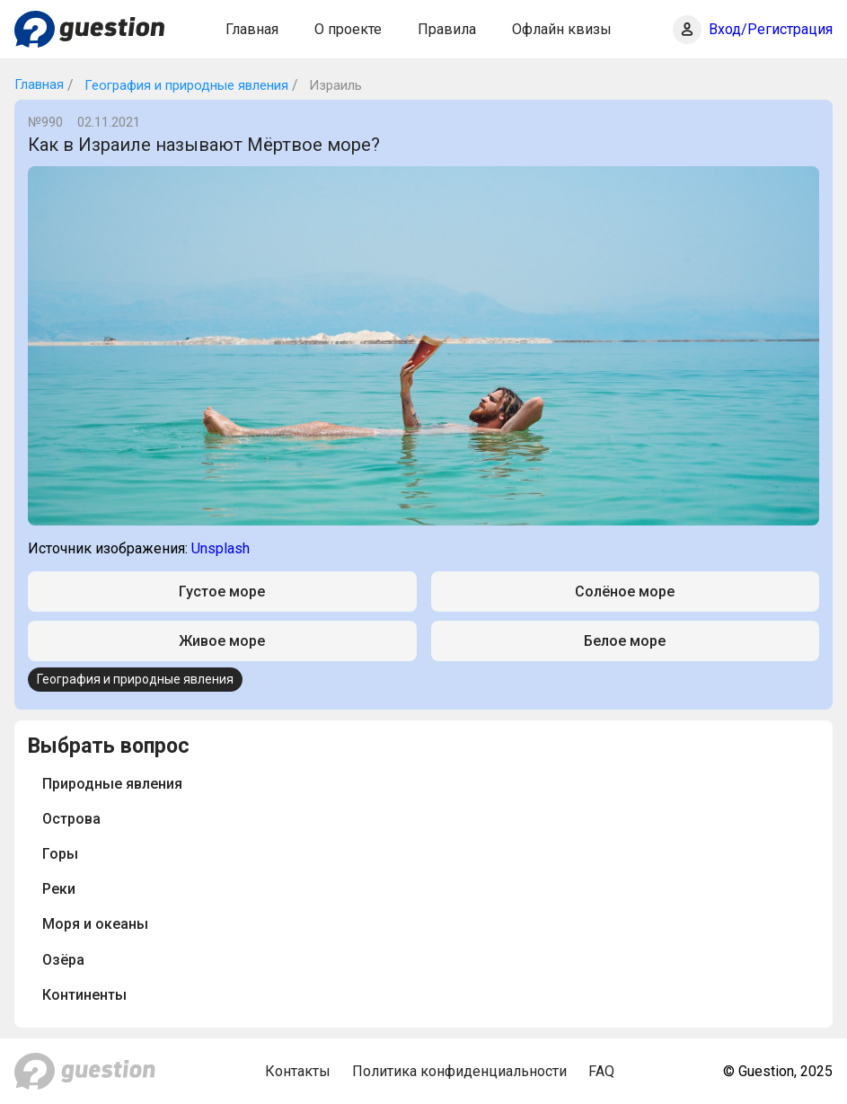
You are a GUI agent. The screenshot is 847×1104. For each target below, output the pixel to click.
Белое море (625, 640)
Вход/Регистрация (771, 29)
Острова (71, 818)
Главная (251, 29)
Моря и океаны (95, 923)
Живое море (222, 640)
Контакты (298, 1071)
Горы (60, 853)
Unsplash (220, 548)
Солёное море (625, 591)
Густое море (222, 591)
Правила (447, 29)
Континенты (84, 994)
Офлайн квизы (562, 29)
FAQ (601, 1071)
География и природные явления (184, 85)
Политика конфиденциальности (459, 1071)
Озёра (63, 959)
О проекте (348, 29)
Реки (58, 888)
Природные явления (112, 783)
